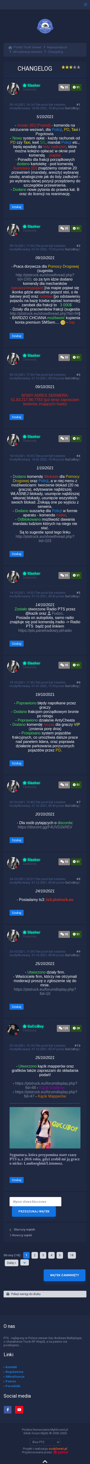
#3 (78, 374)
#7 (78, 802)
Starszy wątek (24, 1229)
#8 (78, 879)
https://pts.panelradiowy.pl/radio (45, 630)
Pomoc (10, 1381)
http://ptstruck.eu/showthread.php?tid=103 (45, 538)
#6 (78, 682)
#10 (77, 1045)
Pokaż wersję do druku (23, 1294)
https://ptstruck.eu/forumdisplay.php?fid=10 (45, 991)
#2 (78, 245)
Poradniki (12, 1386)
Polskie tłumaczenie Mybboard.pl (45, 1429)
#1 (78, 104)
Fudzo (55, 613)
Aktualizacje (15, 1376)
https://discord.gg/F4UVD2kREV (45, 827)
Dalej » (11, 1263)
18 (72, 1255)
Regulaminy (14, 1372)
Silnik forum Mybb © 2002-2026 (45, 1433)
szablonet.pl (57, 1448)
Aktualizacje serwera (27, 52)
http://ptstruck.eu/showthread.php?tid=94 (44, 314)
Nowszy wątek (21, 1235)
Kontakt (11, 1367)
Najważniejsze (57, 47)
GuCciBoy (71, 108)
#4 (78, 456)
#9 (78, 951)
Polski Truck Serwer (27, 47)
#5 (78, 592)
